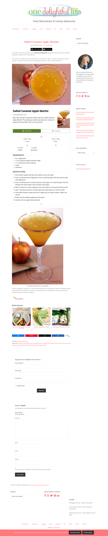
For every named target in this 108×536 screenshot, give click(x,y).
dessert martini (58, 343)
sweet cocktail (42, 345)
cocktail (45, 343)
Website (17, 459)
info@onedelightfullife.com (83, 169)
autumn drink (26, 343)
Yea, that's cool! (75, 533)
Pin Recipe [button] (56, 131)
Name (16, 442)
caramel (31, 343)
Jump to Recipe (36, 49)
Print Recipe (47, 49)
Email (16, 450)
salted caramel (24, 345)
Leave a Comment (48, 45)
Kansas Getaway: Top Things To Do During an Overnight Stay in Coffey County (85, 125)
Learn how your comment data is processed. (39, 484)
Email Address (19, 362)
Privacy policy (88, 533)
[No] (106, 533)
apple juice (20, 343)
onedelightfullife (56, 527)
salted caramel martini (34, 345)
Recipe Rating (18, 412)
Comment (17, 417)
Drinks (23, 341)
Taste (27, 341)
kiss (16, 345)
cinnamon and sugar (38, 343)
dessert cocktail (51, 343)
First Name (18, 370)
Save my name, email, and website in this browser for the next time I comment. (33, 469)
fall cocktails (66, 343)
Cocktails (19, 341)
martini (19, 345)
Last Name (18, 378)
